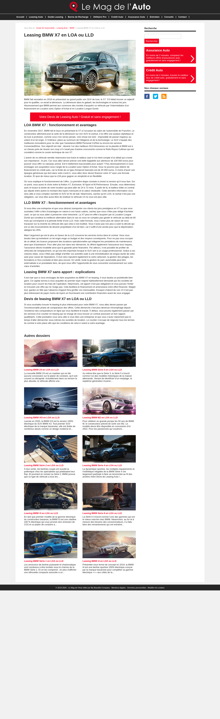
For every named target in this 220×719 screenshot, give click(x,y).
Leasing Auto (36, 17)
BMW (72, 28)
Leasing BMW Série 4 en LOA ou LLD (102, 465)
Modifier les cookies (156, 588)
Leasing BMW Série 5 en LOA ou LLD (102, 369)
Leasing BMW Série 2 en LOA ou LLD (43, 465)
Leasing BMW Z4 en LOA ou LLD (41, 369)
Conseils (169, 17)
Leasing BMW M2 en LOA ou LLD (100, 417)
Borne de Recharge (78, 17)
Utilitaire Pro (99, 17)
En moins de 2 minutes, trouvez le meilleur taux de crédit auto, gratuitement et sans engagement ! (167, 78)
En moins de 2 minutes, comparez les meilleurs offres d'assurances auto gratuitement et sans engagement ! (164, 58)
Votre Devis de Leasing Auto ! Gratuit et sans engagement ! (79, 117)
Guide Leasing (55, 17)
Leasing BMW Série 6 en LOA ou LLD (102, 513)
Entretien (155, 17)
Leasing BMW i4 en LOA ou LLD (99, 561)
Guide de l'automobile (45, 28)
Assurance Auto (136, 17)
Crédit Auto (117, 17)
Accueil (20, 17)
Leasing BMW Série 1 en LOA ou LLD (43, 561)
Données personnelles (136, 588)
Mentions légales (118, 588)
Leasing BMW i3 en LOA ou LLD (41, 513)
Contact (182, 17)
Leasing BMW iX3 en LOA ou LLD (41, 417)
